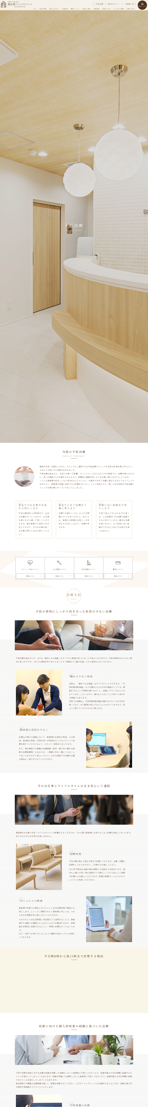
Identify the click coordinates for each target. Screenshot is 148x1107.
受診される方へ (54, 9)
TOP (35, 9)
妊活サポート (113, 4)
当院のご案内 (86, 9)
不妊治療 (99, 4)
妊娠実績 (96, 9)
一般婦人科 (129, 4)
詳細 (30, 576)
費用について (75, 9)
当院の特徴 (42, 9)
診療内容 (65, 9)
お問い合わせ (131, 9)
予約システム (142, 5)
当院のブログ (106, 9)
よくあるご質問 (119, 9)
